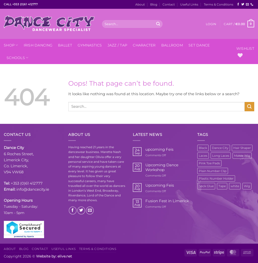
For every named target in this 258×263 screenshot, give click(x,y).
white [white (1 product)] (235, 186)
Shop (11, 45)
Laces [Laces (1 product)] (203, 155)
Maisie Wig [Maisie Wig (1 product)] (242, 155)
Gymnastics (90, 45)
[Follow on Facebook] (238, 4)
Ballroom (172, 45)
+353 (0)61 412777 (27, 183)
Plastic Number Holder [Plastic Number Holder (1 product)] (216, 178)
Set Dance (199, 45)
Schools (17, 57)
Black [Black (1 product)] (203, 148)
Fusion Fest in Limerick (167, 201)
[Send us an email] (247, 4)
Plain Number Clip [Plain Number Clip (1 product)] (213, 171)
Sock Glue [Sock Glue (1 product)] (206, 186)
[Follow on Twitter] (242, 4)
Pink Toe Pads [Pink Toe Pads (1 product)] (209, 163)
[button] (211, 24)
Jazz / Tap (117, 45)
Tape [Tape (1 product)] (222, 186)
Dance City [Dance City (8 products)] (220, 148)
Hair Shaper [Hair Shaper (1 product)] (242, 148)
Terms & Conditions (218, 4)
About (140, 4)
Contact (169, 4)
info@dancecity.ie (32, 189)
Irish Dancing (38, 45)
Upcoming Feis (159, 185)
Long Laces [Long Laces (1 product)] (220, 155)
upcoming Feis (159, 149)
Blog (153, 4)
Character (144, 45)
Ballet (65, 45)
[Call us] (251, 4)
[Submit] (158, 24)
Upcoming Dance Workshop (161, 167)
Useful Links (189, 4)
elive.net (64, 256)
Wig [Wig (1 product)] (247, 186)
